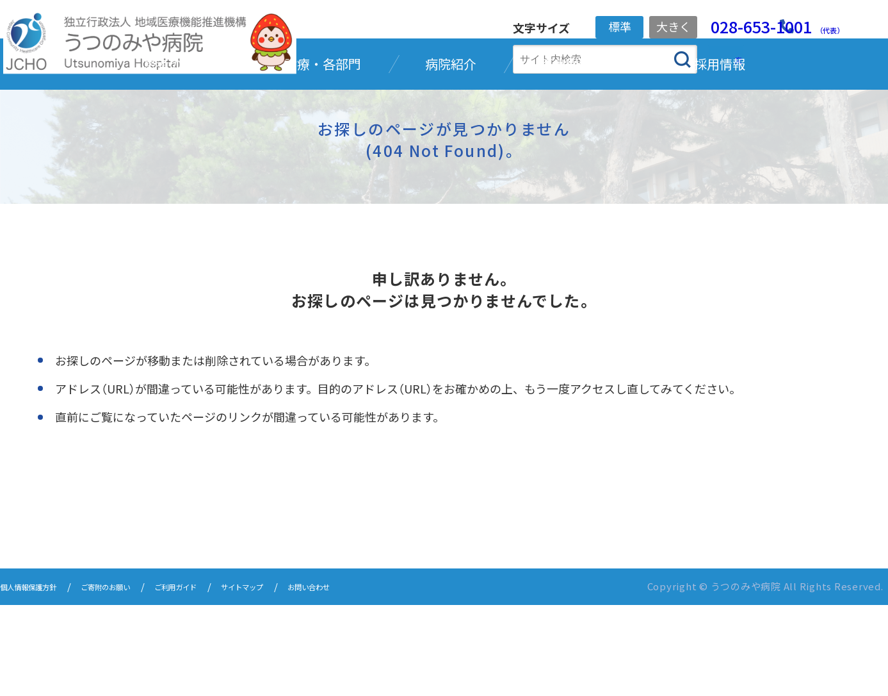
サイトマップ (303, 678)
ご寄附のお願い (134, 678)
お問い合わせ (385, 678)
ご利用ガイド (221, 678)
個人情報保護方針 (38, 678)
